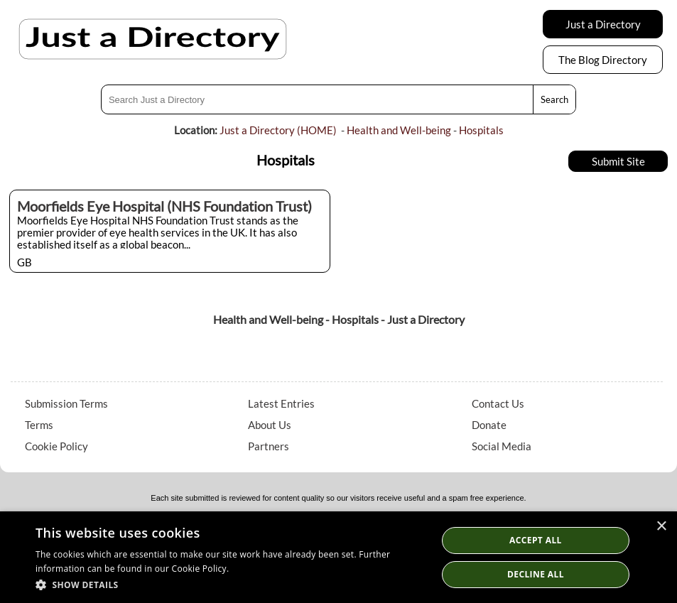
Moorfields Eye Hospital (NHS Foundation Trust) (164, 205)
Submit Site (618, 161)
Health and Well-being (399, 130)
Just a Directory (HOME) (278, 130)
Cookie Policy (56, 446)
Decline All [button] (535, 574)
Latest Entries (281, 403)
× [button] (661, 526)
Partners (268, 446)
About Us (269, 424)
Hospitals (481, 130)
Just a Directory (603, 24)
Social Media (501, 446)
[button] (230, 584)
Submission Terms (66, 403)
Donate (489, 424)
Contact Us (498, 403)
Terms (39, 424)
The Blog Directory (602, 59)
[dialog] (338, 557)
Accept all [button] (535, 540)
